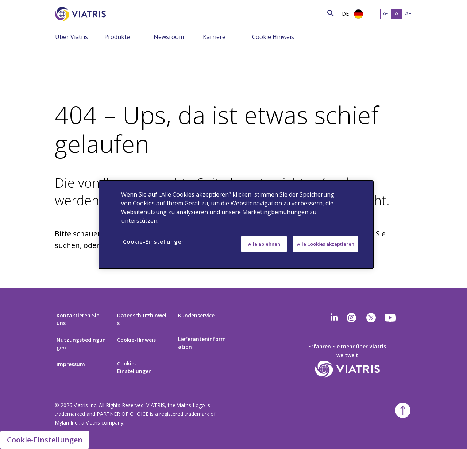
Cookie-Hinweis (136, 339)
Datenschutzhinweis (141, 319)
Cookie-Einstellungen (134, 367)
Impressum (71, 364)
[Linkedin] (334, 317)
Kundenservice (196, 315)
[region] (236, 224)
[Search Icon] (330, 13)
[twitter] (371, 317)
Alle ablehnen (264, 243)
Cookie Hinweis (273, 37)
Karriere (214, 37)
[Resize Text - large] (408, 14)
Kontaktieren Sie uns (78, 319)
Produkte (117, 37)
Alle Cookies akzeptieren (325, 243)
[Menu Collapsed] (99, 36)
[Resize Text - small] (385, 14)
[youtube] (391, 318)
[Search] (119, 13)
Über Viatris (71, 37)
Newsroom (169, 37)
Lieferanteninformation (202, 343)
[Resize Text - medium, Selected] (396, 14)
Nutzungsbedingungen (81, 343)
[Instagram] (351, 317)
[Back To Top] (402, 410)
